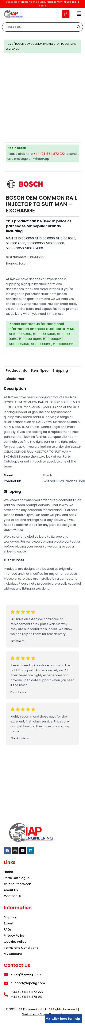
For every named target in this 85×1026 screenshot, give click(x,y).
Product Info (16, 370)
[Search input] (41, 27)
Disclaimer (15, 378)
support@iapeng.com (28, 983)
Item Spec (40, 370)
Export (9, 923)
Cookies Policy (15, 941)
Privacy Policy (14, 935)
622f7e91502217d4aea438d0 (64, 481)
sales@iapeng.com (26, 974)
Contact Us (12, 896)
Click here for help (63, 1018)
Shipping (60, 370)
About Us (11, 890)
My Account (13, 954)
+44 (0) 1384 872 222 (49, 154)
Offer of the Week (17, 884)
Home (9, 44)
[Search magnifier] (78, 27)
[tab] (16, 370)
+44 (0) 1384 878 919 (27, 997)
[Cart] (65, 14)
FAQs (8, 929)
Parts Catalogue (16, 878)
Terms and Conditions (21, 948)
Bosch (47, 475)
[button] (79, 14)
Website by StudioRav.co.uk (42, 1014)
